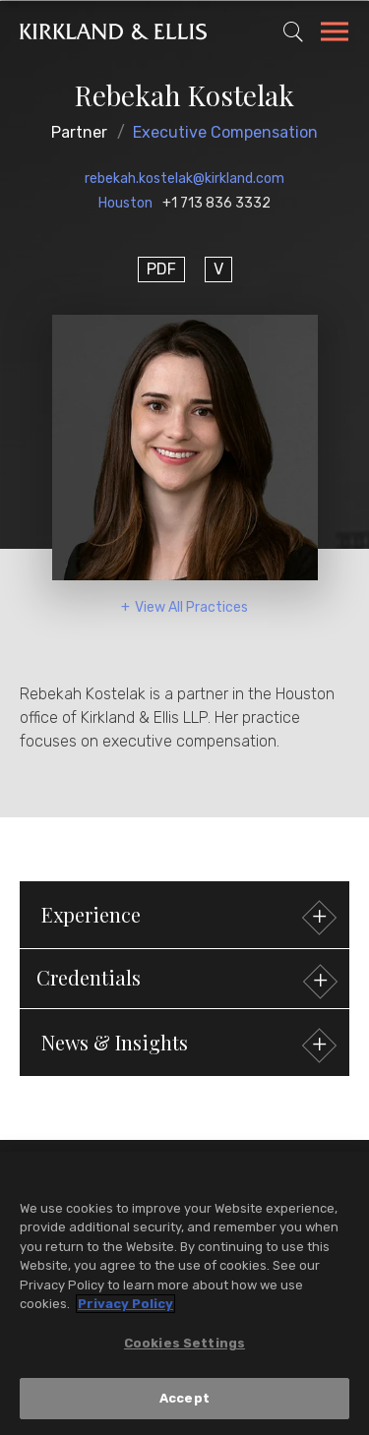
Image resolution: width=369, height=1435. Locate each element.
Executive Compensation (225, 132)
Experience (186, 917)
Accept (184, 1398)
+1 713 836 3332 (216, 203)
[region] (184, 1293)
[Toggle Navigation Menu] (334, 34)
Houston (125, 203)
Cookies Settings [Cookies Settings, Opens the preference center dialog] (184, 1343)
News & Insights (186, 1045)
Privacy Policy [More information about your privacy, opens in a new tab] (125, 1303)
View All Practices (191, 607)
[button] (184, 978)
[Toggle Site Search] (293, 31)
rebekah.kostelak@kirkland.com (184, 178)
